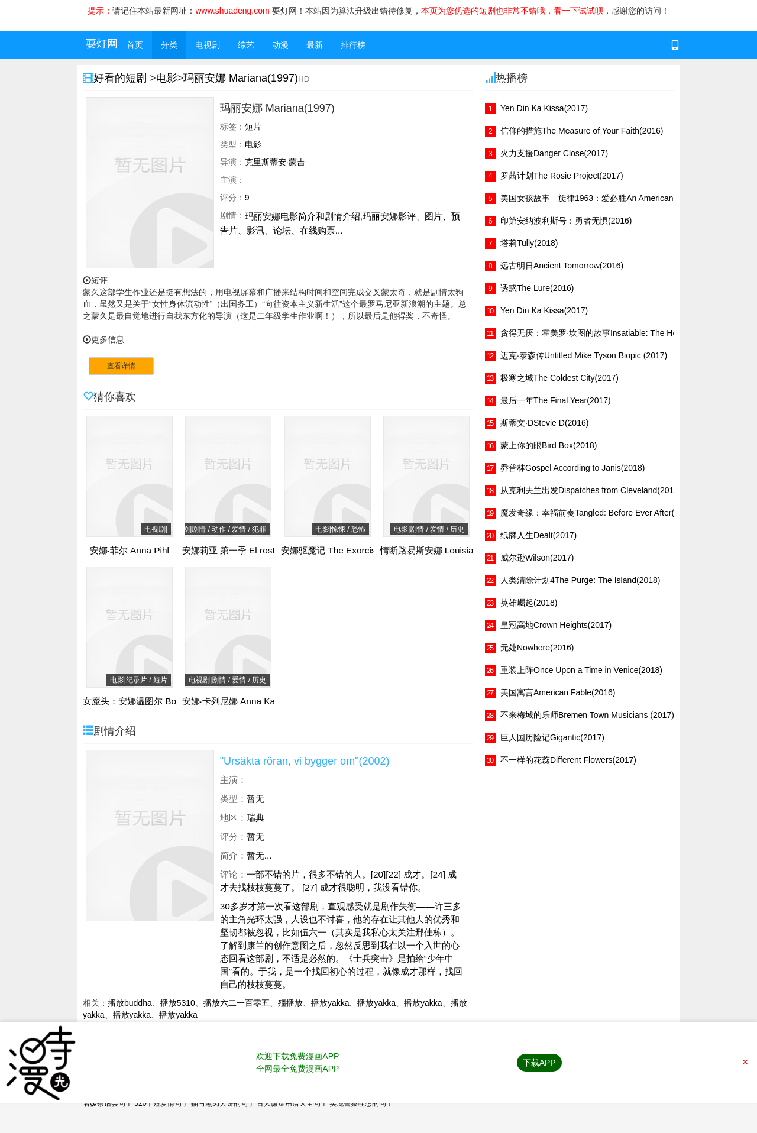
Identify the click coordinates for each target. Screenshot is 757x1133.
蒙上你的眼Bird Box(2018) (548, 445)
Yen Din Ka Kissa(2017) (544, 108)
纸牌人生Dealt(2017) (538, 535)
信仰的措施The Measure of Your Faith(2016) (581, 130)
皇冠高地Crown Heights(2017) (556, 625)
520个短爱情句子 (161, 1103)
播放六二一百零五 (236, 1003)
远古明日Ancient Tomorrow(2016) (561, 265)
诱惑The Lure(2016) (537, 288)
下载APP (539, 1062)
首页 (135, 45)
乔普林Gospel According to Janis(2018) (572, 467)
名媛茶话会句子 (107, 1103)
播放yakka (330, 1003)
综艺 (246, 45)
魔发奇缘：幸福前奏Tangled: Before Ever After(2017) (597, 512)
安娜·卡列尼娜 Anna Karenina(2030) (254, 701)
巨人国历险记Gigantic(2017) (552, 737)
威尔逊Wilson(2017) (537, 557)
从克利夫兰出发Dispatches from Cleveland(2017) (590, 490)
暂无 (255, 799)
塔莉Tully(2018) (529, 243)
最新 (314, 45)
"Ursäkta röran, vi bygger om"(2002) (305, 761)
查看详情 (121, 366)
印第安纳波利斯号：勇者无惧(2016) (566, 220)
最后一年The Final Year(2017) (555, 400)
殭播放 (290, 1003)
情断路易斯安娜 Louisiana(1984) (445, 550)
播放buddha (130, 1003)
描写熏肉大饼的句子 (223, 1103)
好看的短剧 (121, 78)
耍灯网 (102, 44)
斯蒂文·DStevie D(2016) (544, 423)
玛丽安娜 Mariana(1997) (240, 78)
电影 (166, 78)
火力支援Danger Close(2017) (554, 153)
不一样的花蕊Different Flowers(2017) (568, 760)
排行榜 (353, 45)
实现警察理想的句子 (361, 1103)
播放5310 (177, 1003)
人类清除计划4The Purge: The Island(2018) (580, 580)
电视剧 (207, 45)
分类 (169, 45)
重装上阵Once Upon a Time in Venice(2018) (581, 670)
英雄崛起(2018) (528, 602)
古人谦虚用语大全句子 (292, 1103)
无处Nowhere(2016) (537, 647)
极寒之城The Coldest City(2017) (559, 378)
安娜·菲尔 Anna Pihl (129, 550)
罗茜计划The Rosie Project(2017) (561, 175)
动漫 (280, 45)
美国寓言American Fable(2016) (558, 692)
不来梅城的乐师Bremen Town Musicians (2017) (587, 715)
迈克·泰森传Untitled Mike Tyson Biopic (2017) (583, 355)
